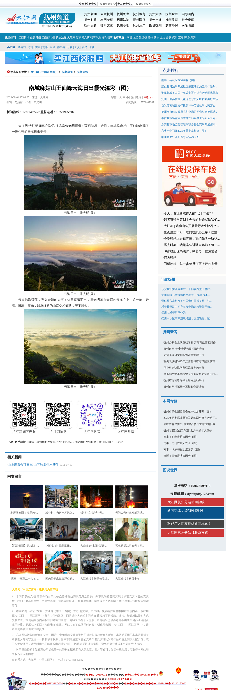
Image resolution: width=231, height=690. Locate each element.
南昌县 (61, 47)
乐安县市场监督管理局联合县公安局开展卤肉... (189, 124)
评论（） (148, 97)
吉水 (38, 47)
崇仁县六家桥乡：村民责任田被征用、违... (186, 300)
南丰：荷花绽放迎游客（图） (178, 80)
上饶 (162, 37)
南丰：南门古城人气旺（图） (181, 443)
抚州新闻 (90, 14)
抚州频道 (67, 72)
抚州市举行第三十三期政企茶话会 (184, 386)
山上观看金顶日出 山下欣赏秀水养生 (33, 464)
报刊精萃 (107, 37)
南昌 (129, 37)
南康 (45, 47)
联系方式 (201, 532)
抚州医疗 (139, 19)
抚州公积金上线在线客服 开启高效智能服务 (190, 342)
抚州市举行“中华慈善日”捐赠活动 (184, 348)
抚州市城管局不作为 (173, 312)
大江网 (71, 37)
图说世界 (170, 470)
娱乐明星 (188, 25)
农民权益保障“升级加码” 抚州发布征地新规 (189, 424)
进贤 (30, 47)
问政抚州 (106, 14)
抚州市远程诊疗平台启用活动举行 (184, 380)
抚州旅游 (155, 14)
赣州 (150, 37)
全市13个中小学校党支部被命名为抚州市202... (191, 374)
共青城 (22, 47)
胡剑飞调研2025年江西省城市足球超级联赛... (190, 361)
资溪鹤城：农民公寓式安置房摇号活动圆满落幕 (189, 92)
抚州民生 (123, 14)
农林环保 (171, 25)
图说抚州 (155, 25)
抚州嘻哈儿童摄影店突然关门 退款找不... (185, 295)
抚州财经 (171, 14)
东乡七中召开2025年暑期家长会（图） (184, 130)
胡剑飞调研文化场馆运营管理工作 (184, 355)
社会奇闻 (188, 19)
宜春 (181, 37)
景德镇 (143, 37)
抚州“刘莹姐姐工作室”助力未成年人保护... (189, 430)
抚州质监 (171, 19)
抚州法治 (123, 19)
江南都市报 (48, 37)
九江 (135, 37)
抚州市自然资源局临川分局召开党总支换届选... (189, 111)
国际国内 (188, 14)
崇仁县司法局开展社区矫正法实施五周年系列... (189, 86)
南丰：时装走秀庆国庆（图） (181, 436)
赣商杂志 (95, 37)
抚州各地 (123, 25)
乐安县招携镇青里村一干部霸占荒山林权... (186, 289)
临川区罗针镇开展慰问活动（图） (181, 137)
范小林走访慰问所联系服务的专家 (184, 367)
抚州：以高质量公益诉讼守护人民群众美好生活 (189, 99)
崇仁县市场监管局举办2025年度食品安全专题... (189, 118)
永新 (92, 47)
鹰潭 (193, 37)
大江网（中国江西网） (44, 72)
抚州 (175, 37)
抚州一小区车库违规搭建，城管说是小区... (186, 318)
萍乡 (187, 37)
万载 (69, 47)
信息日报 (35, 37)
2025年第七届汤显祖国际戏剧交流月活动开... (190, 417)
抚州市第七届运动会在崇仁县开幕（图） (188, 411)
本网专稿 (106, 19)
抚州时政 (90, 19)
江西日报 (23, 37)
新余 (156, 37)
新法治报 (61, 37)
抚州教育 (139, 14)
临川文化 (106, 25)
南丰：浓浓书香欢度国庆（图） (182, 449)
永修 (52, 47)
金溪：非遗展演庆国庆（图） (181, 455)
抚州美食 (90, 25)
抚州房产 (139, 25)
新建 (84, 47)
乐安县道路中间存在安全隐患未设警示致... (186, 306)
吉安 (168, 37)
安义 (77, 47)
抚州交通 (155, 19)
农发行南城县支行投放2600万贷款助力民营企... (189, 105)
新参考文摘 (83, 37)
